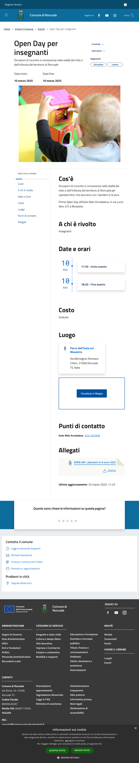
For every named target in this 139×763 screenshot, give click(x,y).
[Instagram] (113, 15)
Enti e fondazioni (11, 648)
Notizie (108, 634)
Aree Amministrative (13, 639)
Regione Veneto (13, 4)
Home (7, 29)
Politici (5, 652)
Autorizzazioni (78, 670)
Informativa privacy (81, 699)
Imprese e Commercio (48, 648)
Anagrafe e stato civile (48, 634)
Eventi (41, 29)
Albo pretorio (77, 695)
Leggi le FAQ (43, 699)
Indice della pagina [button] (27, 173)
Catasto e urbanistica (48, 652)
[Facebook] (97, 15)
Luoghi (108, 658)
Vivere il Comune (24, 29)
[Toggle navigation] (6, 15)
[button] (69, 757)
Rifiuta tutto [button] (82, 750)
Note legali (76, 704)
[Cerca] (132, 15)
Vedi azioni (99, 51)
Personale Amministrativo (16, 657)
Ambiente (75, 657)
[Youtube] (105, 15)
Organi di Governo (12, 634)
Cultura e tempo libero (48, 639)
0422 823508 (92, 435)
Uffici (5, 643)
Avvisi (107, 643)
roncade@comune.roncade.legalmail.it (23, 724)
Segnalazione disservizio (49, 695)
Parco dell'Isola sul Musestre (82, 350)
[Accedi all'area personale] (125, 4)
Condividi (98, 44)
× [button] (135, 728)
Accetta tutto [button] (57, 750)
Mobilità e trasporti (47, 657)
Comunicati (110, 639)
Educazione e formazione (84, 634)
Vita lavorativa (44, 643)
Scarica (109, 470)
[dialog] (69, 744)
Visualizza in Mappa (92, 393)
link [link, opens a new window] (100, 743)
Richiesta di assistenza (48, 704)
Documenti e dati (11, 661)
